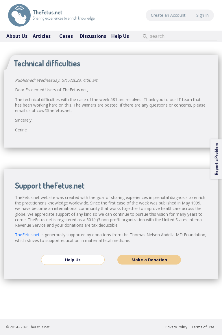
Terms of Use (203, 327)
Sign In (202, 15)
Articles (42, 36)
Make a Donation (149, 260)
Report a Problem (216, 159)
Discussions (93, 36)
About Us (16, 36)
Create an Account (168, 15)
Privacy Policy (176, 327)
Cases (66, 36)
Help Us (120, 36)
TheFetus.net (51, 15)
